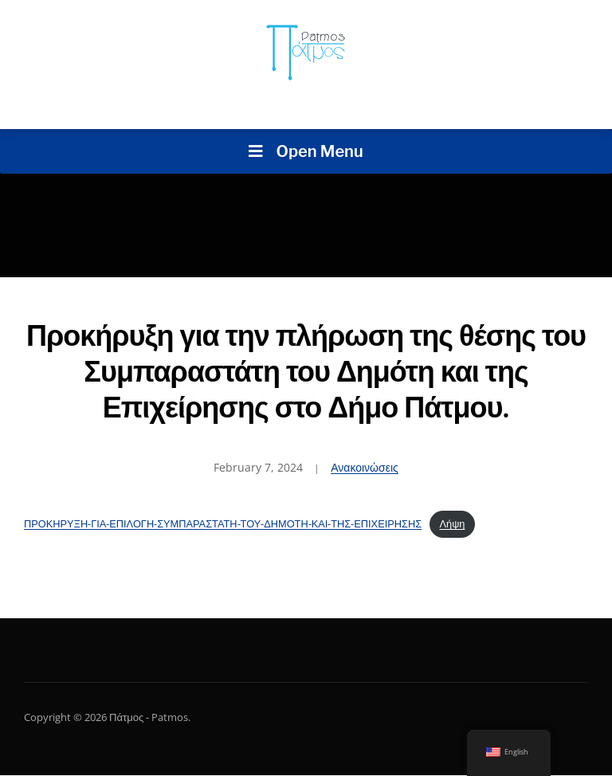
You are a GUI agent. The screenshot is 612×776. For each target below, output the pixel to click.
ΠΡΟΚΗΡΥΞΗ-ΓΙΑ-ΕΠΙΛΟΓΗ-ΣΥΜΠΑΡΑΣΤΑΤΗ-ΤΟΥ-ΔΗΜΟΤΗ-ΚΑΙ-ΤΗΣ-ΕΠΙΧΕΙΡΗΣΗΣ (223, 523)
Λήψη (452, 523)
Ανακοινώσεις (364, 467)
